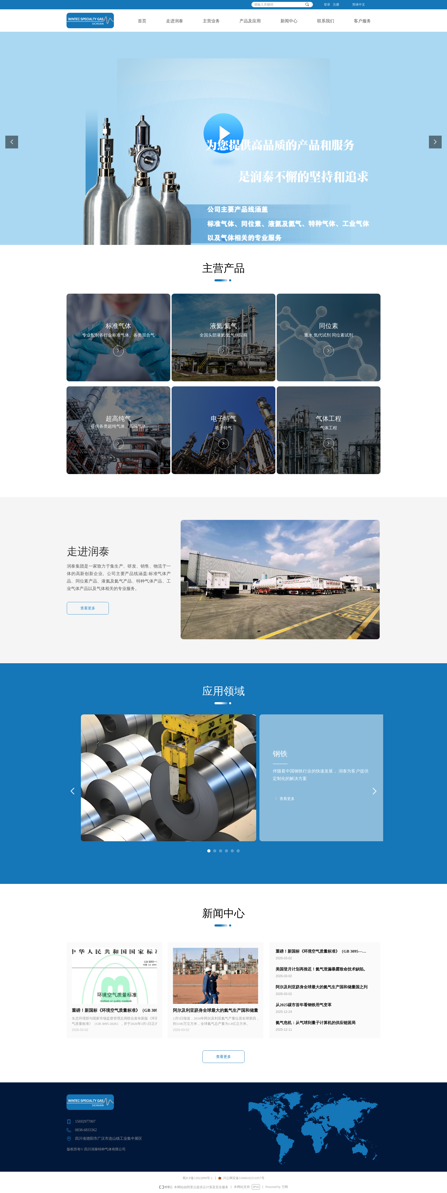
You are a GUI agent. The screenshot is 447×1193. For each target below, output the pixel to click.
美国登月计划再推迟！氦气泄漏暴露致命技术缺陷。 (321, 969)
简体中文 (358, 4)
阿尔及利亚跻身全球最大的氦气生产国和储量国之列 (321, 987)
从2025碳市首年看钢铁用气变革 (304, 1005)
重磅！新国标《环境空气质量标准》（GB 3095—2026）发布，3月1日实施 (319, 952)
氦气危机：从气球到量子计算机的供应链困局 (315, 1023)
